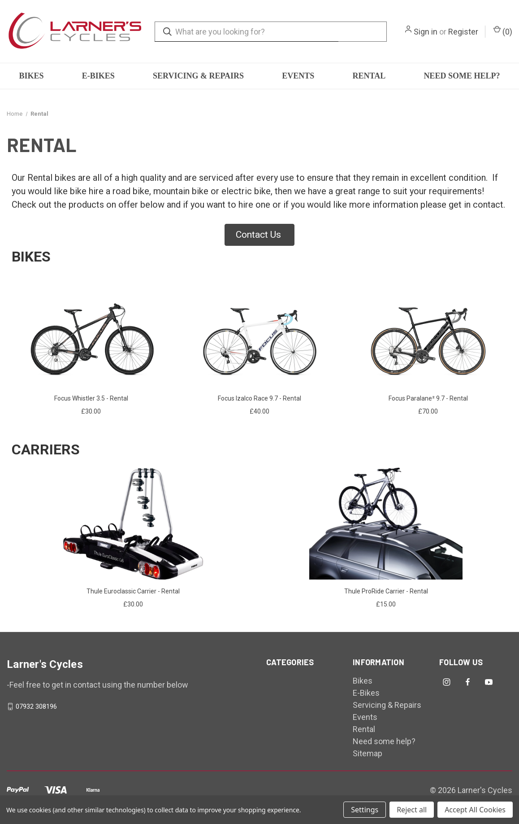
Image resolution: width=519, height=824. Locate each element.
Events (298, 75)
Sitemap (367, 753)
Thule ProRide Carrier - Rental (386, 591)
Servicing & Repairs (198, 75)
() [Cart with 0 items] (502, 31)
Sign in (425, 31)
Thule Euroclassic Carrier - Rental (133, 591)
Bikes (31, 75)
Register (463, 31)
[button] (259, 235)
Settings (364, 810)
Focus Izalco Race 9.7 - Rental (259, 398)
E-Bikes (98, 75)
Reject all (412, 810)
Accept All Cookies (475, 810)
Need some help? (462, 75)
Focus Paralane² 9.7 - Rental (428, 398)
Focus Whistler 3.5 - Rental (91, 398)
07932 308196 (36, 706)
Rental (369, 75)
